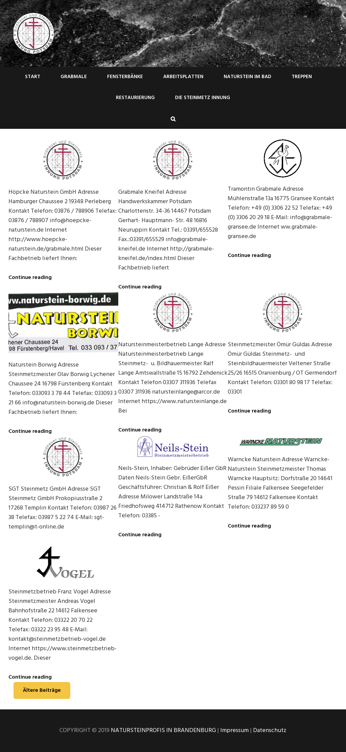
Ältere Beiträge (42, 690)
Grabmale (73, 77)
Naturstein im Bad (247, 77)
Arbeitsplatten (183, 77)
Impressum (234, 730)
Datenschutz (270, 730)
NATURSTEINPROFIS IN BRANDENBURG (163, 730)
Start (32, 77)
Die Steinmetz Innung (202, 98)
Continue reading (30, 277)
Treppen (302, 77)
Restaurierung (135, 98)
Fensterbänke (125, 77)
